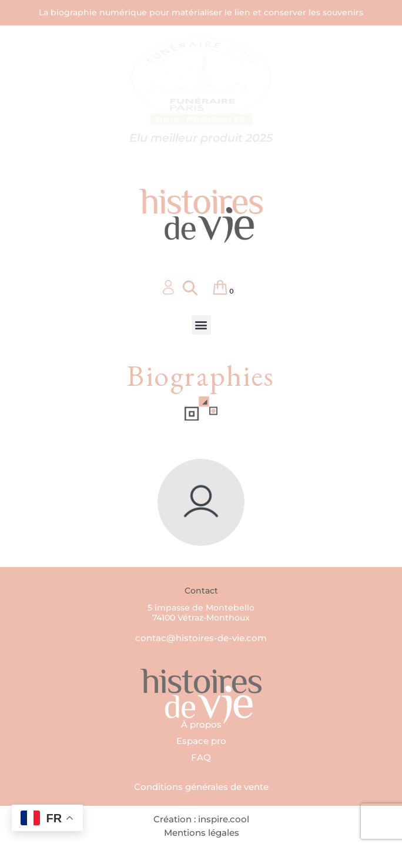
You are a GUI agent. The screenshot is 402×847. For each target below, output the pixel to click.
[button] (201, 325)
